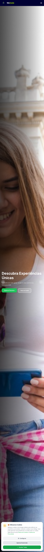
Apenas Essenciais (22, 542)
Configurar (22, 538)
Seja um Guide (25, 290)
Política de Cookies (23, 531)
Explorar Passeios (9, 290)
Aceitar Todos (22, 546)
